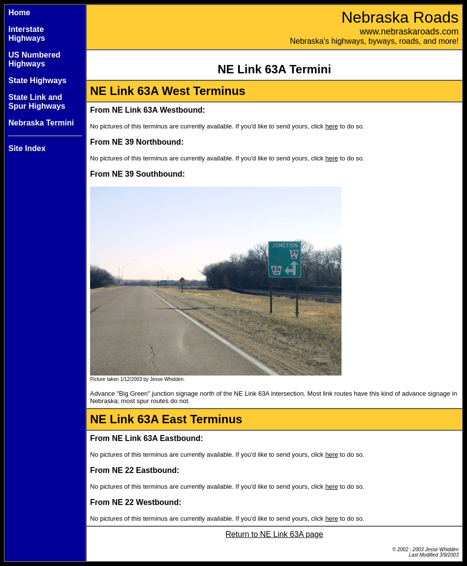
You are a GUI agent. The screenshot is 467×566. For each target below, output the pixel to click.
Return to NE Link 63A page (274, 534)
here (331, 126)
